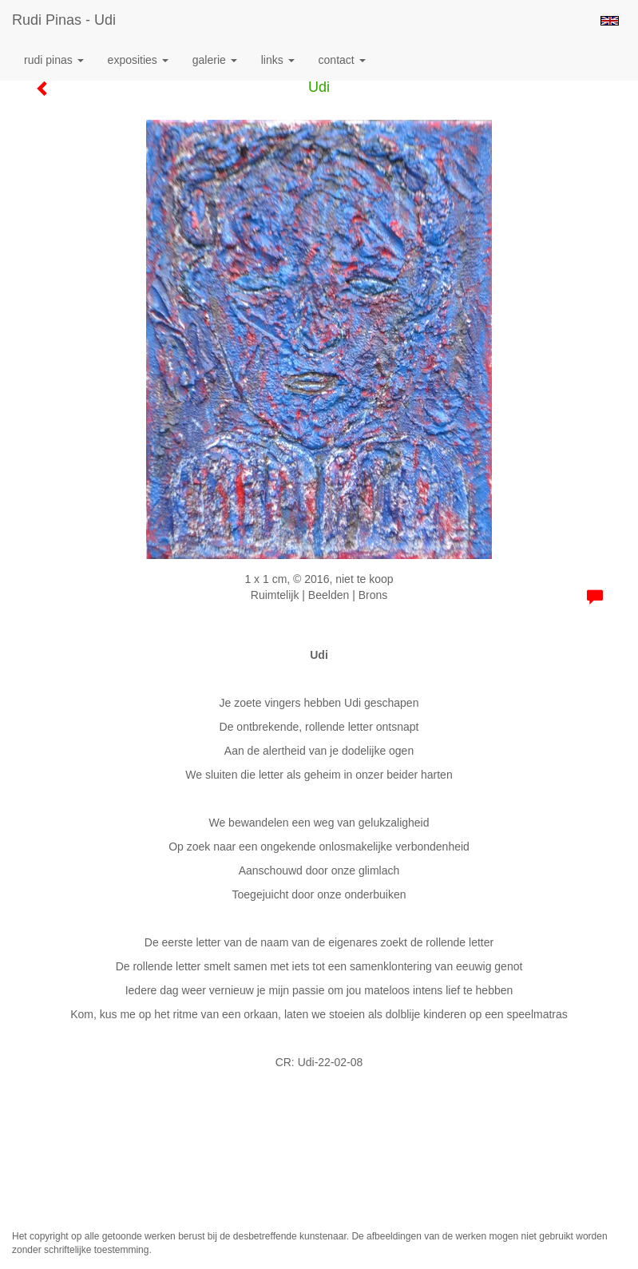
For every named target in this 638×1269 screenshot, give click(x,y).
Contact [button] (342, 60)
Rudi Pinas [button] (54, 60)
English (609, 21)
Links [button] (278, 60)
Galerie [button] (214, 60)
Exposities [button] (138, 60)
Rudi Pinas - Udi (64, 20)
